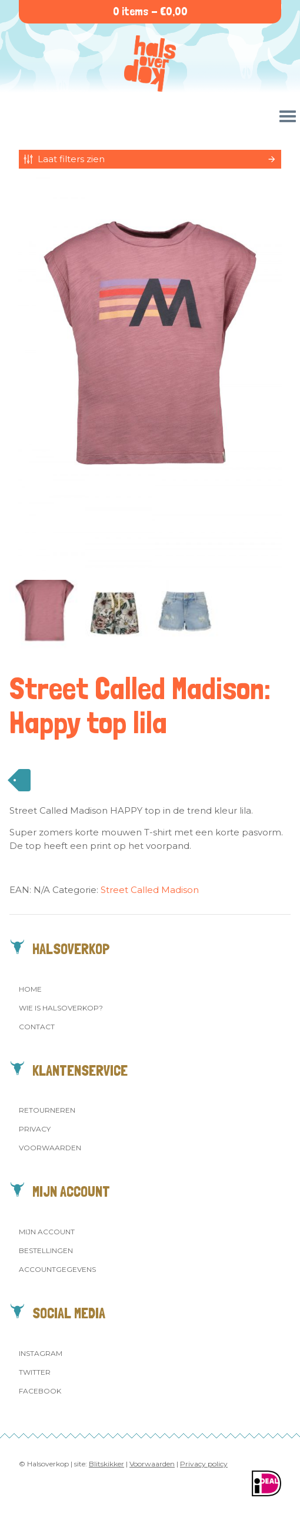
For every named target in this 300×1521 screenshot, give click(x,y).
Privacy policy (204, 1463)
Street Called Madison (150, 889)
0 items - (150, 11)
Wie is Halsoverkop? (61, 1007)
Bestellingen (46, 1250)
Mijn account (47, 1231)
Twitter (35, 1372)
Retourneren (47, 1110)
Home (30, 989)
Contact (37, 1026)
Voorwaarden (50, 1147)
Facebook (40, 1390)
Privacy (35, 1128)
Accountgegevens (57, 1269)
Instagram (40, 1353)
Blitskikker (106, 1463)
